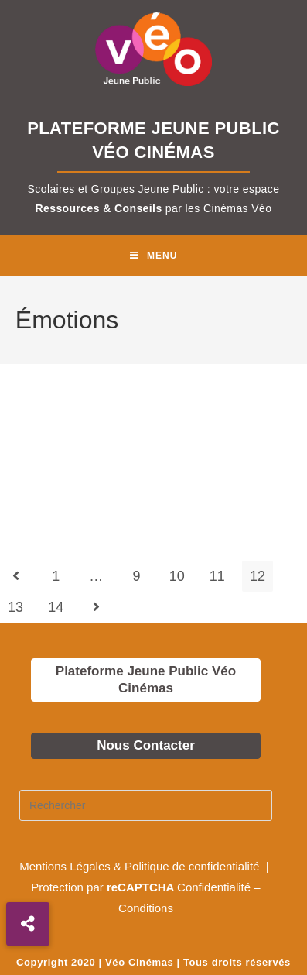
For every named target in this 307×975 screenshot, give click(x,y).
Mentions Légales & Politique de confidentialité (140, 866)
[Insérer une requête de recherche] (145, 805)
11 (217, 576)
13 (15, 607)
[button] (27, 924)
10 (177, 576)
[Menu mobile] (154, 255)
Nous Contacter (146, 745)
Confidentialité (214, 887)
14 (55, 607)
